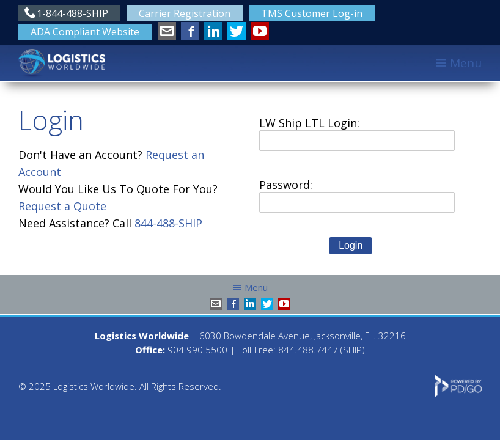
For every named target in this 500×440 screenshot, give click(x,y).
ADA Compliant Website (85, 31)
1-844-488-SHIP (72, 13)
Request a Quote (62, 206)
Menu (466, 63)
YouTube (260, 31)
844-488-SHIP (168, 223)
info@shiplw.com (167, 31)
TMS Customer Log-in (311, 13)
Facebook (190, 31)
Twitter (236, 31)
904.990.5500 (197, 349)
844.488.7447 (308, 349)
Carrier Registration (184, 13)
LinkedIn (213, 31)
